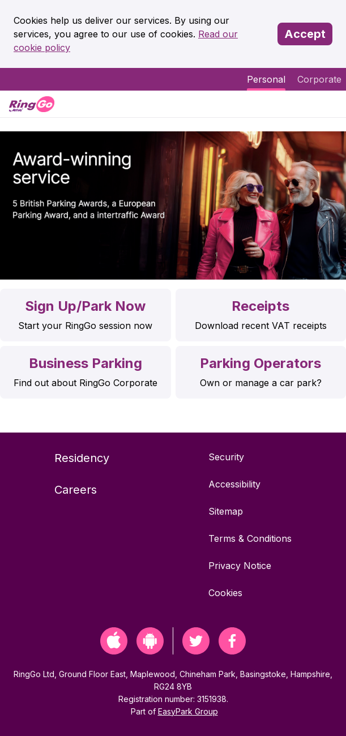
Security (226, 457)
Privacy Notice (239, 565)
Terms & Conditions (250, 538)
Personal (266, 79)
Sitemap (225, 511)
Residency (81, 458)
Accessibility (234, 484)
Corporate (319, 79)
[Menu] (328, 104)
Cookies (225, 592)
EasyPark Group (188, 711)
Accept (305, 34)
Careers (75, 490)
